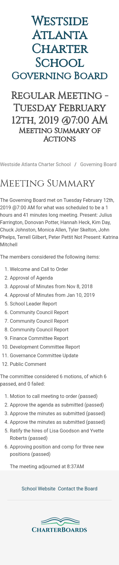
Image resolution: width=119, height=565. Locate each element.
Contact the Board (77, 489)
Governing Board (59, 76)
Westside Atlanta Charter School (59, 42)
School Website (38, 489)
